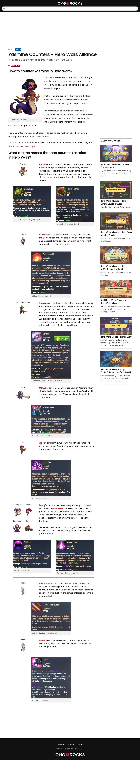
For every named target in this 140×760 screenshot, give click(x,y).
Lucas (42, 303)
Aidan (42, 234)
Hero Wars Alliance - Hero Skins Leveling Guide (116, 234)
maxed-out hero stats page (21, 146)
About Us (61, 744)
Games (18, 49)
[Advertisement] (70, 30)
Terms (79, 744)
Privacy (71, 744)
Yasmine (48, 77)
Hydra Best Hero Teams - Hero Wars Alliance (115, 166)
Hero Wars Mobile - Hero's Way (115, 336)
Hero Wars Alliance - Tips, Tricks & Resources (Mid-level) (115, 371)
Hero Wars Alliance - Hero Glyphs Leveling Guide (113, 202)
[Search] (71, 9)
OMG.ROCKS (15, 65)
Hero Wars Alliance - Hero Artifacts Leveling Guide (113, 268)
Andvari (43, 164)
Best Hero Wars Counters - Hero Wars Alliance (113, 302)
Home (10, 49)
